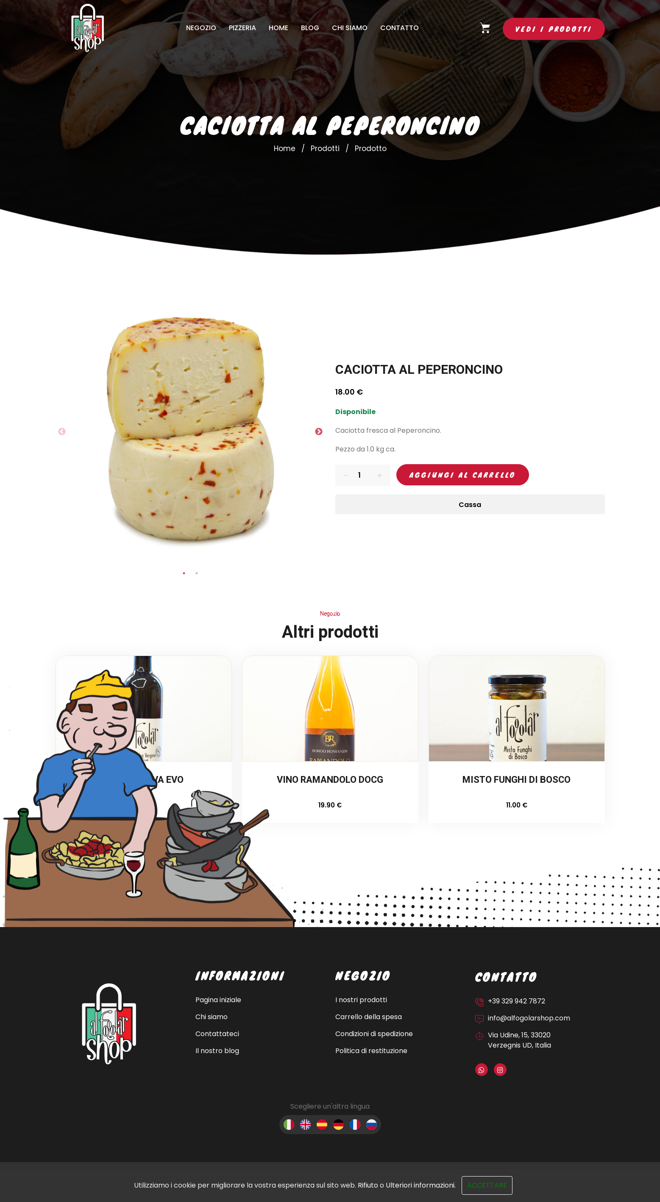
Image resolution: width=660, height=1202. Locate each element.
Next (319, 432)
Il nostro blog (217, 1051)
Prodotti (325, 148)
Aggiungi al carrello (462, 474)
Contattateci (217, 1034)
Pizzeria (242, 28)
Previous (62, 432)
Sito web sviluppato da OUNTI (78, 1190)
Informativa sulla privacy (495, 1182)
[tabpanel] (190, 432)
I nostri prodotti (361, 1000)
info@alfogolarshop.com (529, 1018)
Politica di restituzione (371, 1051)
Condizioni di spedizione (374, 1034)
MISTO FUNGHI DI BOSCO (516, 780)
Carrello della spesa (368, 1017)
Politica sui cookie (576, 1182)
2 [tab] (196, 573)
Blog (310, 28)
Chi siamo (350, 28)
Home (278, 28)
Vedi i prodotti (553, 28)
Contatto (399, 28)
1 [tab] (184, 573)
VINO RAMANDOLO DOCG (330, 780)
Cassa (470, 505)
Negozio (201, 28)
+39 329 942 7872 (516, 1001)
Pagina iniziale (218, 1000)
